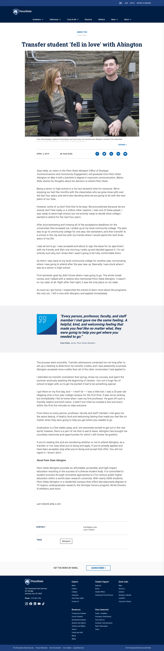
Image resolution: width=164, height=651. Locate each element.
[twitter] (104, 154)
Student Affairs (100, 592)
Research (88, 19)
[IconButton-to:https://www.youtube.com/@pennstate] (39, 603)
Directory (122, 589)
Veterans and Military (78, 626)
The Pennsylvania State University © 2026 (138, 648)
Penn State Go (100, 620)
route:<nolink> (89, 530)
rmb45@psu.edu (90, 527)
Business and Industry (79, 623)
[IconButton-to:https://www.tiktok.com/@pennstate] (43, 603)
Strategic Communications (103, 623)
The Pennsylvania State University (23, 648)
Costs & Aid (71, 19)
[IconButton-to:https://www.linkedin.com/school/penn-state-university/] (35, 603)
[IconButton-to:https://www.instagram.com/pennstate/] (26, 603)
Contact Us (75, 601)
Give (126, 3)
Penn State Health (78, 598)
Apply (132, 3)
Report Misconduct (101, 626)
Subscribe (97, 568)
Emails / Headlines (101, 613)
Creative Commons (78, 141)
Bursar (97, 589)
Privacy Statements (41, 648)
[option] (33, 598)
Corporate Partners (125, 601)
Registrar (98, 586)
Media (74, 639)
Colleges (74, 592)
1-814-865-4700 (35, 598)
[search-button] (120, 3)
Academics (37, 19)
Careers (74, 589)
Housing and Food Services (104, 595)
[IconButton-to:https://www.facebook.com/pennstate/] (30, 603)
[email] (118, 154)
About (126, 19)
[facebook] (97, 154)
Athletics (101, 19)
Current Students (77, 617)
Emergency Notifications (103, 617)
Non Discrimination (55, 648)
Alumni (74, 636)
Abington (82, 32)
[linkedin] (111, 154)
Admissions (54, 19)
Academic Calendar (125, 595)
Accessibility (67, 648)
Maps (120, 586)
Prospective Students (79, 613)
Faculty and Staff (77, 632)
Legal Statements (78, 648)
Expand (121, 145)
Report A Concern (144, 3)
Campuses (75, 595)
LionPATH (122, 598)
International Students (79, 620)
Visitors (74, 629)
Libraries (121, 592)
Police (97, 629)
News (113, 19)
